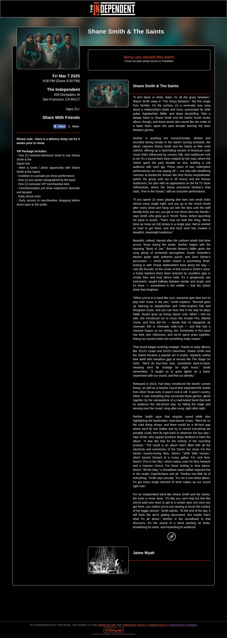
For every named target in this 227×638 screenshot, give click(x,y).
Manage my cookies (183, 625)
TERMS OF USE (106, 625)
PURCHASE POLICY (134, 625)
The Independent (63, 89)
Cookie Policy (158, 625)
